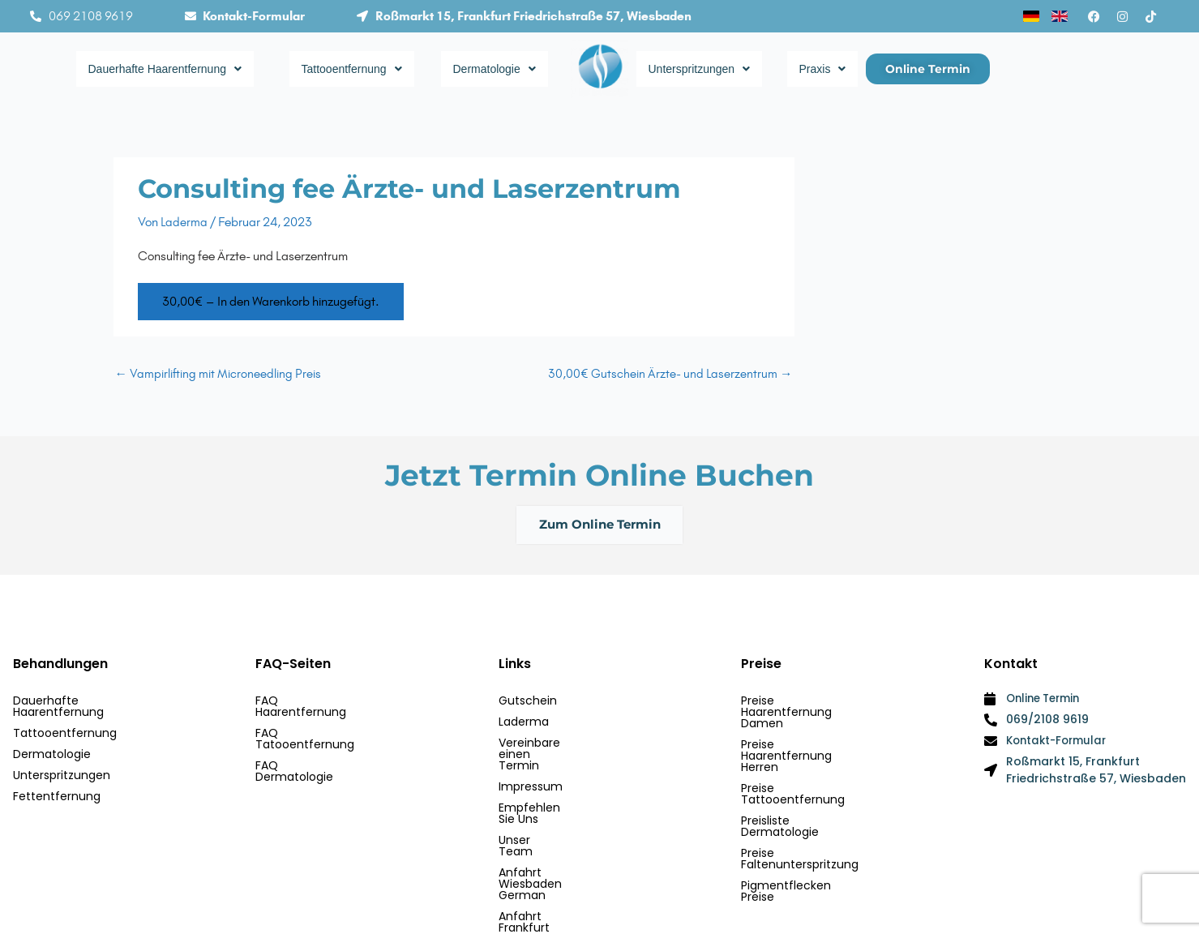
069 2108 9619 (91, 16)
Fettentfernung (57, 788)
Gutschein (528, 704)
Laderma (524, 725)
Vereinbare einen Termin (569, 746)
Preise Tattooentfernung (811, 746)
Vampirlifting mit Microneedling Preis (219, 373)
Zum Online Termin (599, 526)
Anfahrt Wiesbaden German (578, 830)
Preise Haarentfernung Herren (825, 725)
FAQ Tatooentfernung (317, 725)
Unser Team (533, 809)
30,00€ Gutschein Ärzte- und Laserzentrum (670, 373)
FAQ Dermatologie (307, 746)
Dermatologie (502, 69)
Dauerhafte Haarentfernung (180, 69)
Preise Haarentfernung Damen (827, 704)
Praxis (824, 69)
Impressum (531, 767)
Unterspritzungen (710, 69)
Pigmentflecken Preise (804, 809)
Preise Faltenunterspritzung (818, 788)
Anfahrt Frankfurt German (572, 851)
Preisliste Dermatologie (806, 767)
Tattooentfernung (363, 69)
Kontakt (520, 872)
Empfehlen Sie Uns (551, 788)
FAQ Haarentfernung (313, 704)
